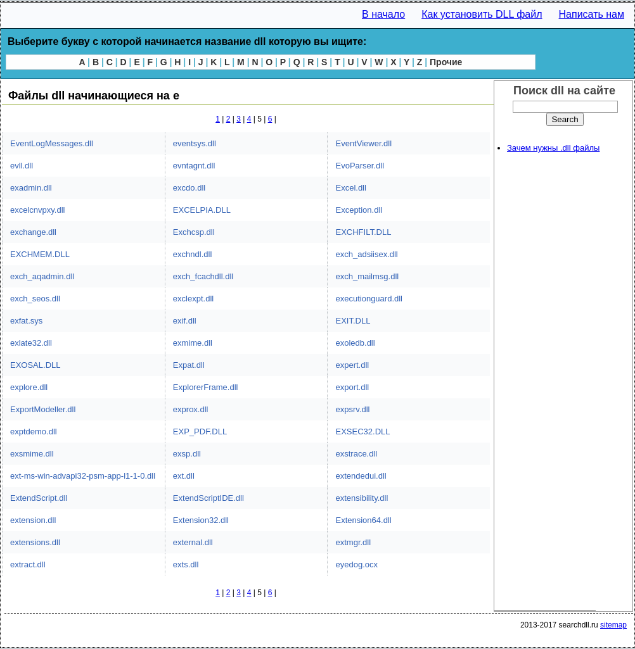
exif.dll (184, 320)
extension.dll (33, 520)
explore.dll (29, 387)
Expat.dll (189, 365)
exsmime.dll (32, 453)
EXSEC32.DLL (362, 431)
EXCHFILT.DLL (363, 232)
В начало (383, 14)
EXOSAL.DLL (35, 365)
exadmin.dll (31, 187)
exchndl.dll (192, 254)
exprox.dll (190, 409)
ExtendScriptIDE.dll (208, 498)
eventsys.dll (194, 143)
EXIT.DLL (352, 320)
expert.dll (352, 365)
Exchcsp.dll (194, 232)
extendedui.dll (360, 476)
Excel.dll (350, 187)
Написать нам (591, 14)
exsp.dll (187, 453)
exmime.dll (192, 343)
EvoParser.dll (359, 165)
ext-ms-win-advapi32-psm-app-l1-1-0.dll (82, 476)
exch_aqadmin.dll (42, 276)
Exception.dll (358, 210)
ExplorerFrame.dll (205, 387)
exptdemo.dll (33, 431)
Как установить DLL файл (481, 14)
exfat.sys (26, 320)
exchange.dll (33, 232)
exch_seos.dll (35, 298)
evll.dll (21, 165)
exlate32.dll (31, 343)
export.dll (352, 387)
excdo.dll (189, 187)
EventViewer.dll (363, 143)
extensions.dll (35, 542)
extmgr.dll (353, 542)
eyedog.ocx (356, 564)
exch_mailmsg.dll (367, 276)
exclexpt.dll (193, 298)
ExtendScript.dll (38, 498)
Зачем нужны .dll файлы (553, 148)
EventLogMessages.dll (51, 143)
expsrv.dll (352, 409)
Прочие (446, 62)
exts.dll (185, 564)
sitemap (613, 625)
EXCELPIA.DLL (202, 210)
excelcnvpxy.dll (37, 210)
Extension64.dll (363, 520)
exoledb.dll (355, 343)
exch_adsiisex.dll (366, 254)
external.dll (193, 542)
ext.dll (184, 476)
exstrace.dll (356, 453)
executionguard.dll (368, 298)
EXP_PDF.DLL (200, 431)
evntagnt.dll (194, 165)
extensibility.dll (361, 498)
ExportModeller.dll (42, 409)
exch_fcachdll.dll (203, 276)
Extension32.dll (201, 520)
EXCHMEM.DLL (40, 254)
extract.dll (28, 564)
